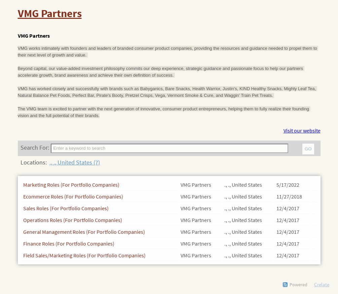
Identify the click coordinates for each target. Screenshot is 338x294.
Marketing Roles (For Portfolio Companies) (71, 184)
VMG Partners (50, 13)
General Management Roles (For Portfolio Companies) (84, 231)
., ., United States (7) (74, 162)
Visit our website (302, 130)
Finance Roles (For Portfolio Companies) (68, 243)
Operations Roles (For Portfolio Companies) (72, 220)
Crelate (321, 284)
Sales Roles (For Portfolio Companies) (66, 208)
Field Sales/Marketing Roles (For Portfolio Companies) (84, 255)
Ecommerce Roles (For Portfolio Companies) (73, 196)
